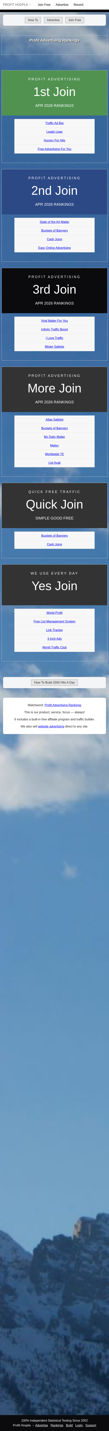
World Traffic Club (54, 647)
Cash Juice (54, 239)
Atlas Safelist (54, 419)
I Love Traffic (54, 338)
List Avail (55, 462)
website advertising (51, 726)
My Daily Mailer (54, 436)
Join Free (44, 4)
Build (69, 1425)
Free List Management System (54, 621)
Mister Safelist (54, 346)
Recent (78, 4)
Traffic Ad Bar (54, 123)
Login (79, 1425)
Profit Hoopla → (17, 4)
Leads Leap (54, 131)
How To (33, 20)
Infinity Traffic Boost (54, 329)
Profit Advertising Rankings (63, 705)
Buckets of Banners (54, 230)
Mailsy (54, 445)
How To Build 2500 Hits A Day (54, 682)
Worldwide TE (54, 454)
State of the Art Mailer (54, 222)
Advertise (62, 4)
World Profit (54, 612)
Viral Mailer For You (54, 320)
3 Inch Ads (54, 638)
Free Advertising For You (54, 149)
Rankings (57, 1425)
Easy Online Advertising (54, 247)
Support (90, 1425)
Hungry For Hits (54, 140)
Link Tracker (54, 630)
